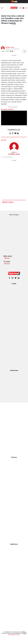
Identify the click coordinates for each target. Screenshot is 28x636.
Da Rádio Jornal (9, 47)
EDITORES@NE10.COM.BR (14, 634)
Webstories (7, 202)
